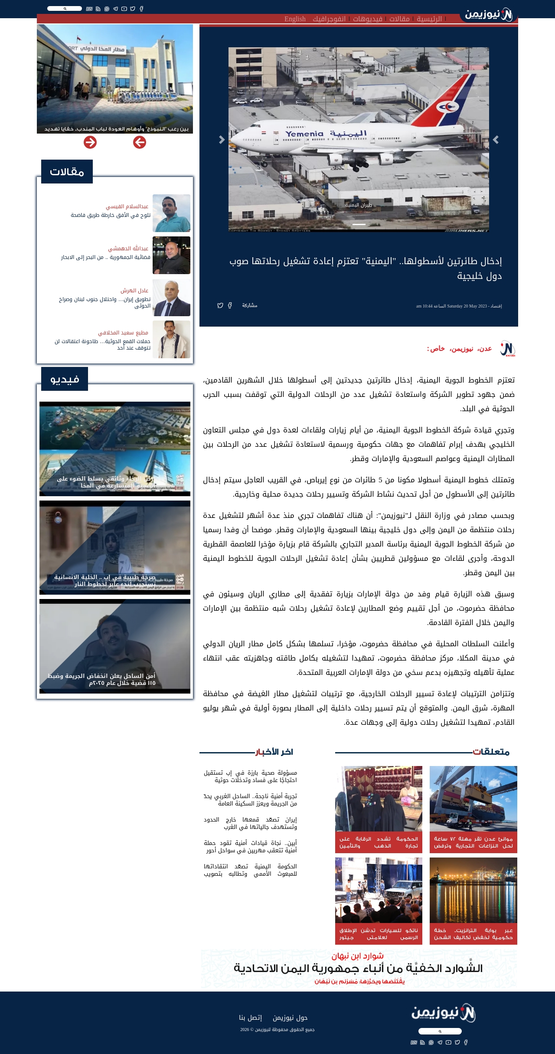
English (295, 17)
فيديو (64, 379)
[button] (495, 139)
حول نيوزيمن (290, 1017)
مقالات (399, 17)
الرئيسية (429, 17)
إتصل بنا (250, 1017)
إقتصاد (496, 306)
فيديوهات (367, 17)
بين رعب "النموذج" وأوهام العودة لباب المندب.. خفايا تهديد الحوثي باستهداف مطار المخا (116, 132)
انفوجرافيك (329, 17)
